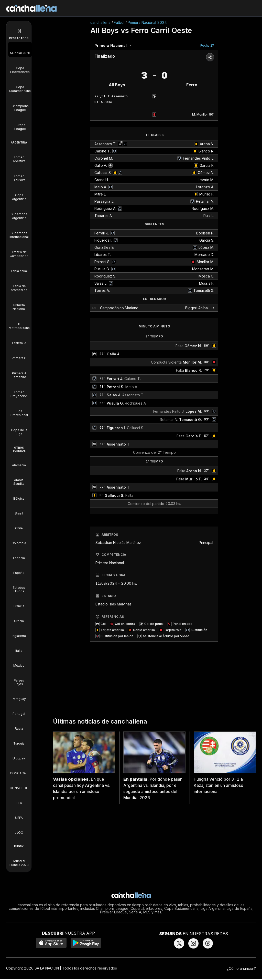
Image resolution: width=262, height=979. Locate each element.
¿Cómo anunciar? (241, 968)
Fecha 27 (207, 45)
